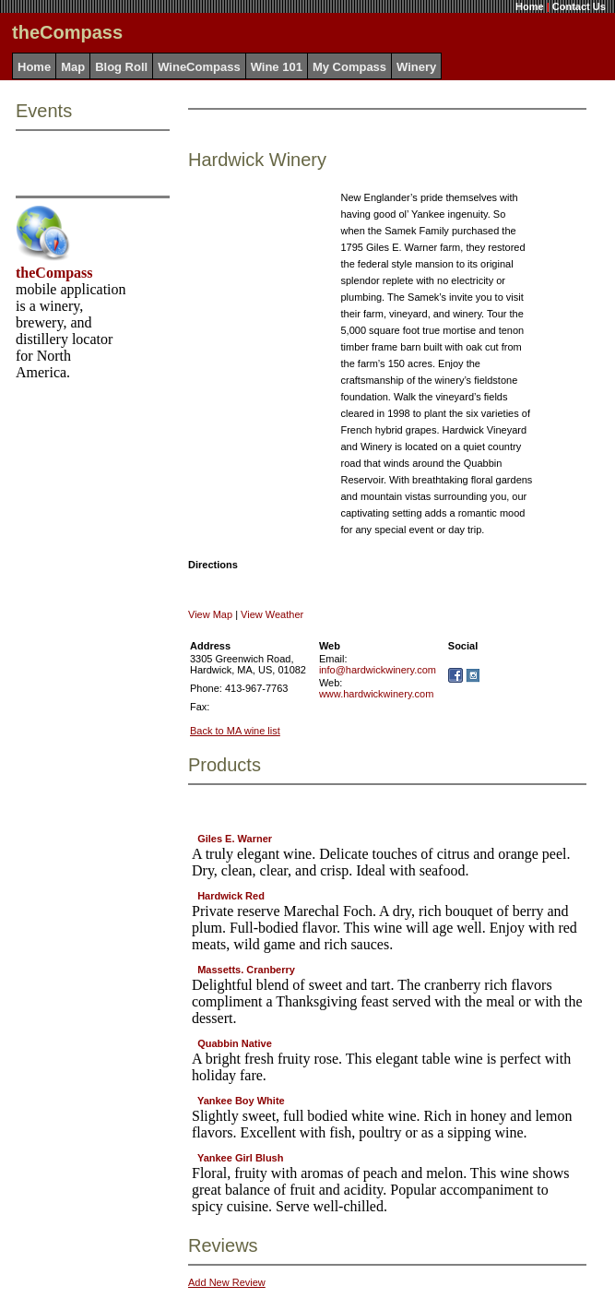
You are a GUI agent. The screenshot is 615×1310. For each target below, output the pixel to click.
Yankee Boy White (241, 1100)
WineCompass (199, 67)
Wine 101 (276, 67)
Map (73, 67)
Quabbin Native (234, 1043)
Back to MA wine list (235, 730)
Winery (416, 67)
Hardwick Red (231, 895)
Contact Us (579, 6)
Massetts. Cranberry (246, 969)
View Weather (272, 614)
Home (529, 6)
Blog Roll (121, 67)
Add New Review (227, 1282)
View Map (210, 614)
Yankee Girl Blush (240, 1157)
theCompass (54, 272)
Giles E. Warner (234, 838)
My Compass (349, 67)
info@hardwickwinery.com (377, 669)
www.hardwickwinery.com (376, 693)
